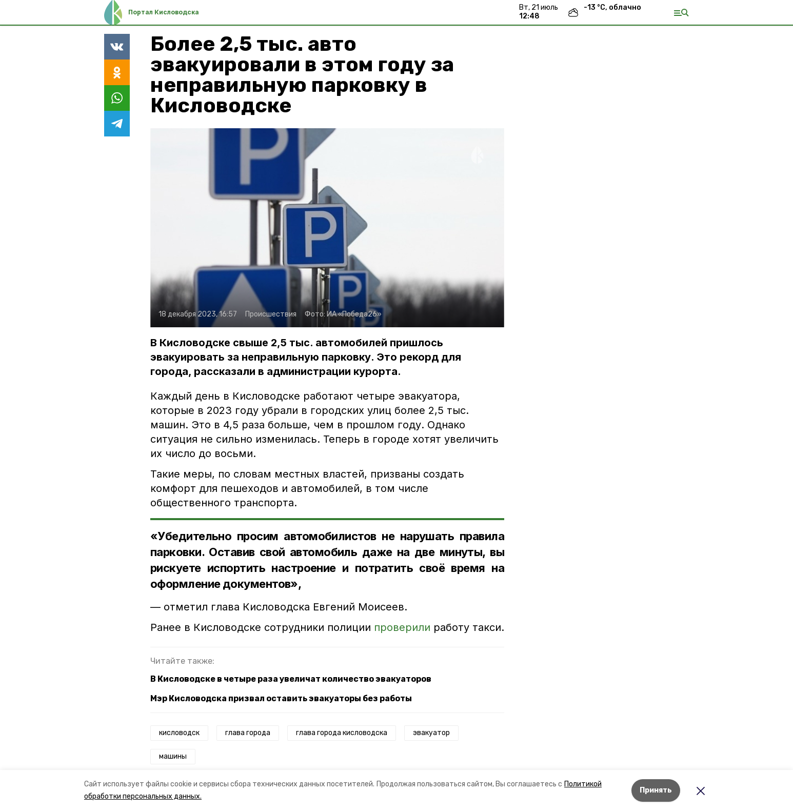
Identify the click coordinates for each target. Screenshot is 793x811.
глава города (247, 732)
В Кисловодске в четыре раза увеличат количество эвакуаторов (290, 679)
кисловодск (179, 732)
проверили (402, 627)
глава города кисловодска (341, 732)
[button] (327, 227)
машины (173, 756)
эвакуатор (431, 732)
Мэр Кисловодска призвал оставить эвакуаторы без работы (281, 698)
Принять (656, 790)
